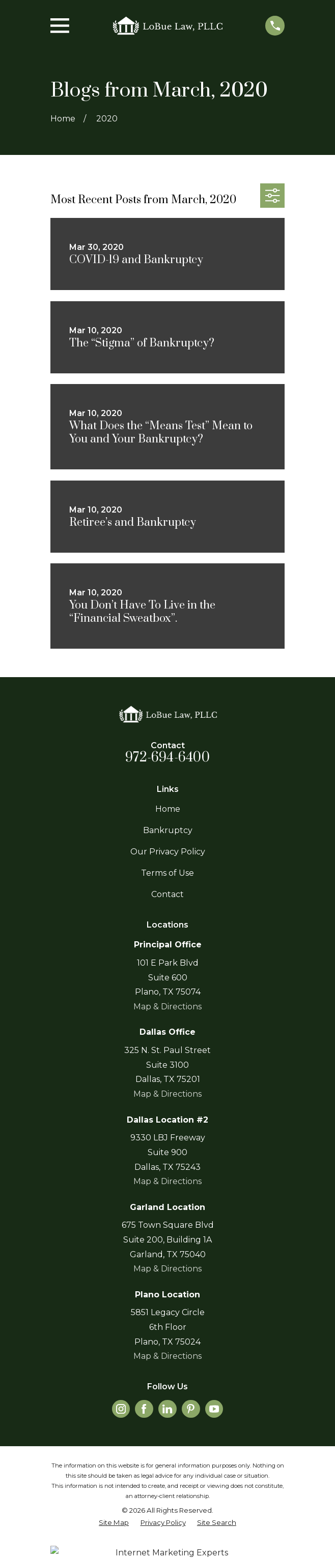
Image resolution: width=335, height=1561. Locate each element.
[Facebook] (144, 1409)
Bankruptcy (167, 830)
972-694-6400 (167, 757)
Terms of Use (167, 873)
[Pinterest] (191, 1409)
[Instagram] (121, 1409)
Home (167, 809)
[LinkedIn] (167, 1409)
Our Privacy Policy (167, 851)
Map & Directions (167, 1006)
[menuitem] (114, 1523)
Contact (167, 894)
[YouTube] (214, 1409)
